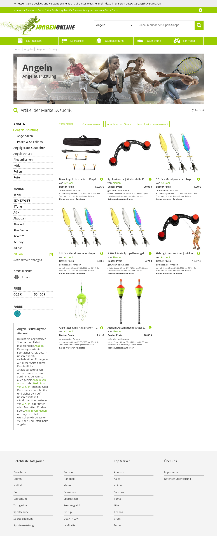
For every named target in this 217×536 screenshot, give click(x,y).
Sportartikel (77, 40)
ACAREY (18, 236)
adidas (17, 248)
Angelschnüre (22, 154)
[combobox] (114, 25)
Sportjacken (71, 498)
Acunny (18, 242)
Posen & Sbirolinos (30, 142)
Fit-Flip (68, 512)
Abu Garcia (20, 230)
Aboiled (18, 224)
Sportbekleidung (23, 518)
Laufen (17, 478)
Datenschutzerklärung (177, 478)
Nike (116, 505)
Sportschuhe (21, 512)
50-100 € (39, 294)
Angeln (28, 49)
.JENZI (17, 195)
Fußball (17, 485)
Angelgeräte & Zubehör (29, 148)
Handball (69, 478)
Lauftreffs (69, 525)
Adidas (118, 485)
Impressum (171, 472)
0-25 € (17, 294)
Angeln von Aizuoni (36, 410)
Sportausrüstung (23, 525)
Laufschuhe (154, 40)
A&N (16, 212)
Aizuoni (18, 254)
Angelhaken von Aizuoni (119, 123)
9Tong (17, 207)
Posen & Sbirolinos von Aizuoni (152, 123)
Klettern (68, 485)
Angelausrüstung (46, 49)
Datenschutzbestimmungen (141, 3)
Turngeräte (20, 505)
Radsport (69, 472)
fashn (117, 525)
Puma (117, 498)
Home (16, 49)
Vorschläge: (66, 123)
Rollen (17, 171)
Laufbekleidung (114, 40)
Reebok (118, 512)
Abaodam (20, 218)
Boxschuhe (20, 472)
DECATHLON (71, 518)
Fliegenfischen (23, 160)
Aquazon (119, 472)
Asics (117, 478)
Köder (17, 166)
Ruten (17, 177)
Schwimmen (71, 492)
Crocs (117, 518)
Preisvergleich (72, 505)
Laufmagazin (34, 40)
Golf (15, 492)
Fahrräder (189, 40)
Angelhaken (25, 136)
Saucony (119, 492)
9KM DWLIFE (21, 201)
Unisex (25, 277)
